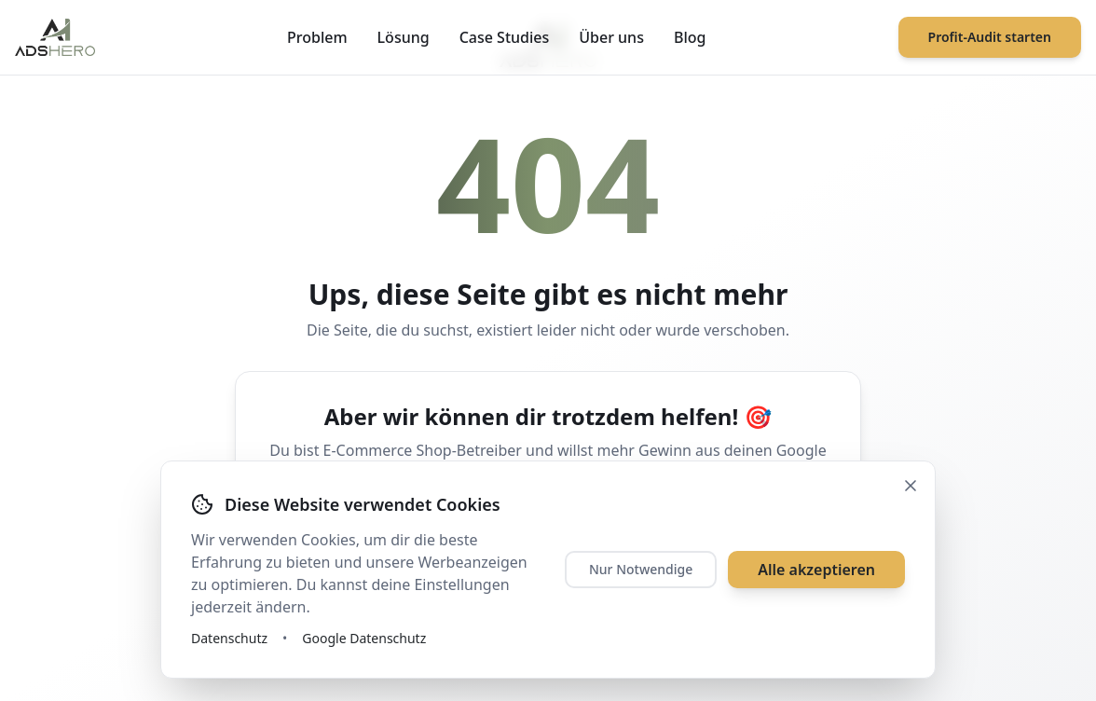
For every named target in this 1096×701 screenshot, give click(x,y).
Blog (690, 37)
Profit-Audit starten (989, 37)
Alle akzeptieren (816, 569)
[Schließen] (910, 485)
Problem (317, 37)
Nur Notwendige (640, 569)
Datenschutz (229, 638)
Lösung (403, 37)
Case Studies (504, 37)
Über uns (611, 37)
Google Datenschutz (364, 638)
